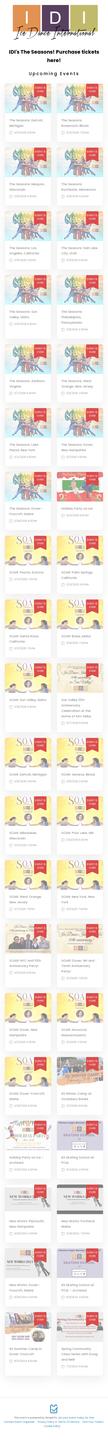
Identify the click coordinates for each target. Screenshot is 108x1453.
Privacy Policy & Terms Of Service (58, 1422)
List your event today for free (76, 1417)
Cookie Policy (52, 1426)
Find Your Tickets (93, 1422)
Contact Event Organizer (19, 1422)
